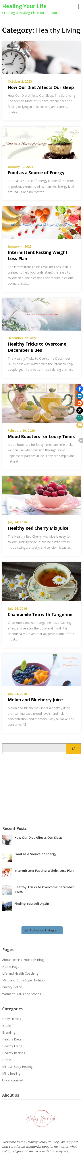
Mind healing (11, 1073)
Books (7, 1025)
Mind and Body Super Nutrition (24, 980)
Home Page (10, 966)
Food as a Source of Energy (36, 173)
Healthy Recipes (13, 1053)
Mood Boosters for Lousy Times (41, 436)
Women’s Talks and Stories (21, 994)
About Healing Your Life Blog (23, 960)
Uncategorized (12, 1080)
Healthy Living (12, 1046)
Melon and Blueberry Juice (35, 700)
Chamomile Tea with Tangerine (40, 614)
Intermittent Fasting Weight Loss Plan (44, 870)
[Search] (73, 749)
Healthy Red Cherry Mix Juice (38, 528)
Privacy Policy (12, 987)
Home (6, 1060)
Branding (8, 1032)
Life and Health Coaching (20, 973)
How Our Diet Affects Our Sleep (41, 87)
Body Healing (11, 1019)
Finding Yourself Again (31, 903)
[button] (79, 388)
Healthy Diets (11, 1039)
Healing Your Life (24, 6)
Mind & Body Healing (17, 1066)
